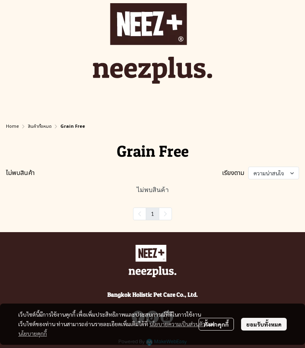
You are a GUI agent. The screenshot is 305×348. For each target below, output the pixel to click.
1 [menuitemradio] (152, 213)
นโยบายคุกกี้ (32, 333)
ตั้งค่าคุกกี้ (216, 324)
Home (12, 126)
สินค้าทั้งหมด (40, 126)
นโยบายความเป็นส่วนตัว (177, 323)
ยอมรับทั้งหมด (264, 324)
